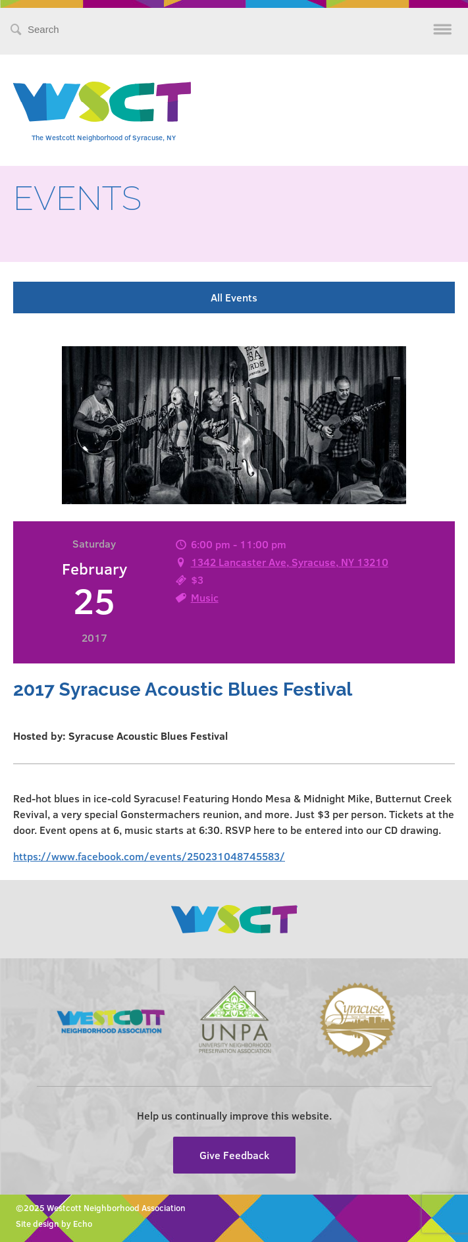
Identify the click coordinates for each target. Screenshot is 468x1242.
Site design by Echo (54, 1223)
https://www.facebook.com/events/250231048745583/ (149, 856)
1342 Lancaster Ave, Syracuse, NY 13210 (289, 562)
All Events (234, 297)
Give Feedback (234, 1155)
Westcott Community (102, 102)
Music (205, 597)
